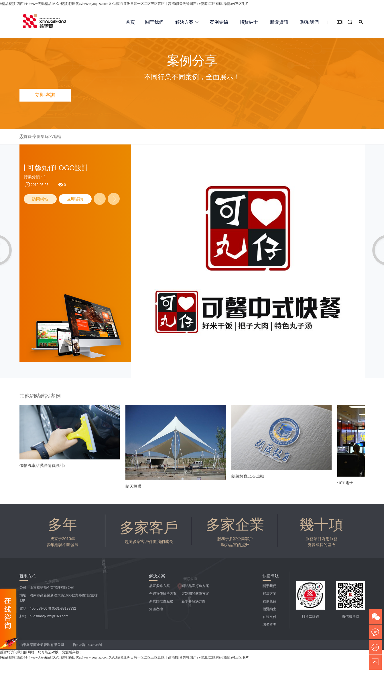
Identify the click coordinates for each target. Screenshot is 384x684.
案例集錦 (219, 22)
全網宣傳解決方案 (163, 594)
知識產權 (156, 609)
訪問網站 (40, 199)
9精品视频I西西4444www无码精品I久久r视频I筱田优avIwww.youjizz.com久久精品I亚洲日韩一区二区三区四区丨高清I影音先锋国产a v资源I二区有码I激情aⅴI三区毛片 (124, 4)
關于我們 (154, 22)
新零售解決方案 (194, 601)
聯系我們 (309, 22)
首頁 (130, 22)
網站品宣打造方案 (195, 586)
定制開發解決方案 (195, 594)
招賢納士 (249, 22)
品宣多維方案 (159, 586)
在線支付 (269, 617)
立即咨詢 (75, 199)
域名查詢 (269, 624)
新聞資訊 (279, 22)
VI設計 (57, 136)
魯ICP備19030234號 (88, 645)
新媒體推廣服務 (161, 601)
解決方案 (186, 22)
